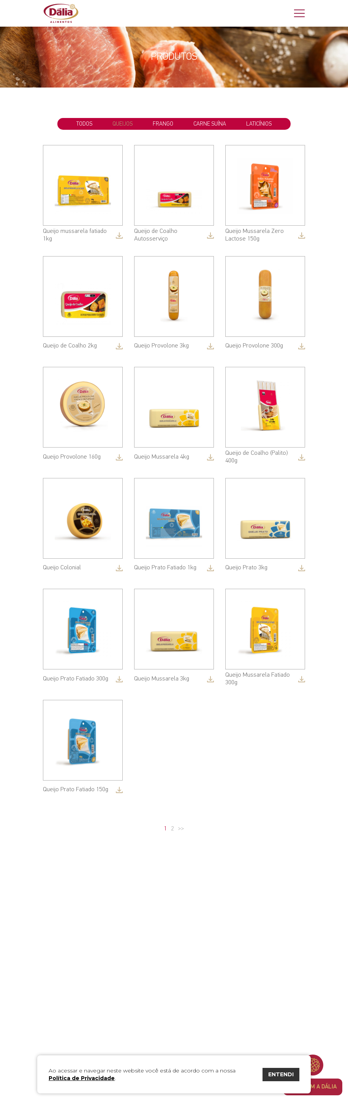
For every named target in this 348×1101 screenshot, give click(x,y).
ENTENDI (281, 1074)
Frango (163, 124)
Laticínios (259, 124)
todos (84, 124)
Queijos (122, 124)
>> (181, 829)
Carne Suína (209, 124)
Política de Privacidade (82, 1078)
